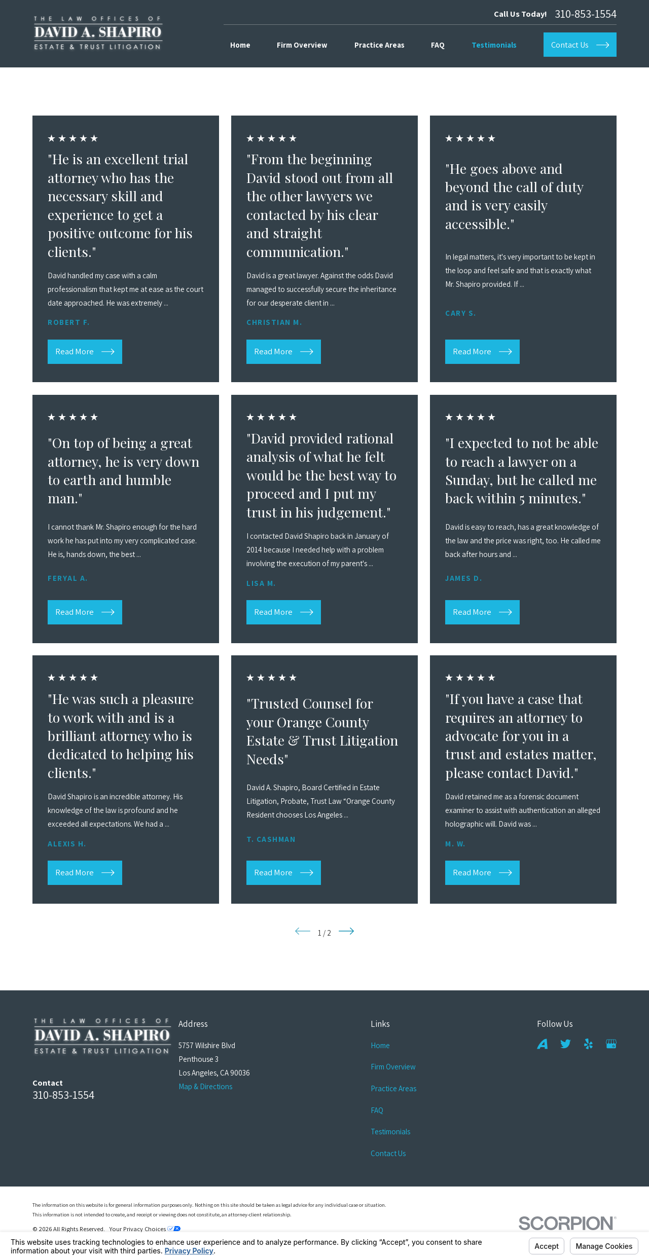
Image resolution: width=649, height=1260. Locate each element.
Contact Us (388, 1153)
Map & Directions (205, 1086)
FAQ (377, 1110)
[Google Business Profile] (611, 1044)
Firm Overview (393, 1066)
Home (380, 1045)
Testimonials (390, 1131)
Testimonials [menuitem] (494, 45)
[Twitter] (565, 1044)
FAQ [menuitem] (438, 45)
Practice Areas (393, 1088)
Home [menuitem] (240, 45)
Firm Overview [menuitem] (302, 45)
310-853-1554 (586, 14)
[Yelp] (588, 1044)
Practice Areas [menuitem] (379, 45)
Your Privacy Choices (145, 1229)
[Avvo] (542, 1044)
